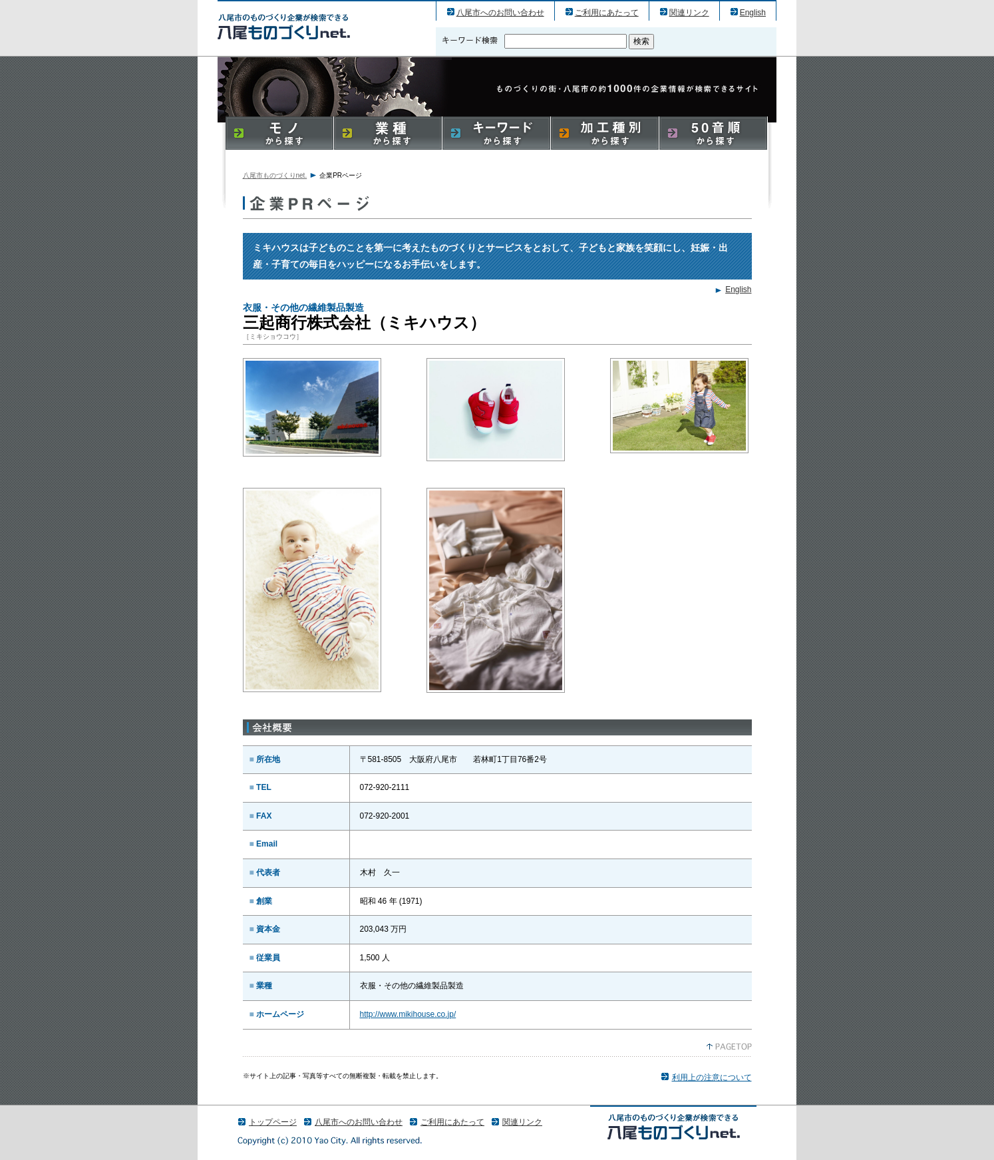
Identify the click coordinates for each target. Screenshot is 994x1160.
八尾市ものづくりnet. (275, 175)
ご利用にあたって (607, 12)
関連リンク (689, 12)
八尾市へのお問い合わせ (500, 12)
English (753, 12)
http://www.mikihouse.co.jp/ (408, 1014)
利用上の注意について (712, 1077)
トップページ (273, 1122)
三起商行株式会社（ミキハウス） (284, 26)
